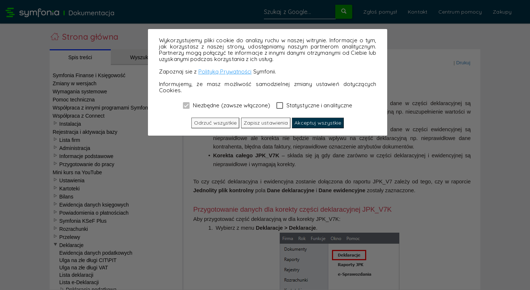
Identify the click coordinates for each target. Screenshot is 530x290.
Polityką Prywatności (225, 71)
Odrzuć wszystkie (215, 122)
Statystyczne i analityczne (314, 105)
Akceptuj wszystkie (317, 122)
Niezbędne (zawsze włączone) (227, 105)
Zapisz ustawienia (266, 122)
